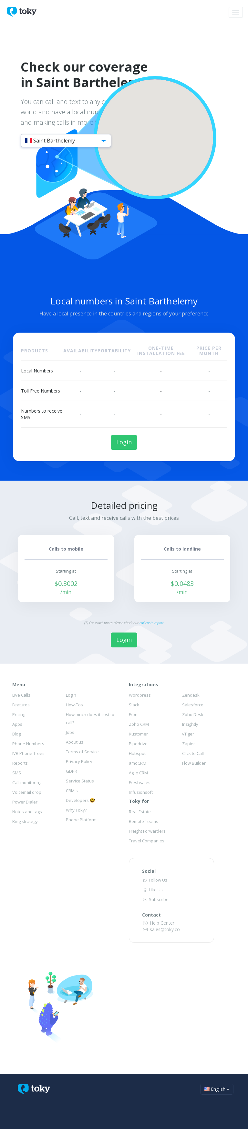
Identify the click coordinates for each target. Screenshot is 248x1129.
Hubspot (137, 753)
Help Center (158, 923)
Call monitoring (26, 782)
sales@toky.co (161, 929)
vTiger (188, 734)
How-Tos (74, 705)
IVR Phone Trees (28, 753)
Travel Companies (146, 841)
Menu (18, 684)
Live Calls (21, 695)
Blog (16, 734)
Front (134, 714)
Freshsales (139, 782)
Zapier (188, 744)
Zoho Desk (192, 714)
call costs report (152, 622)
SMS (16, 773)
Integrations (143, 684)
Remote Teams (143, 821)
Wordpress (140, 695)
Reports (20, 763)
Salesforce (192, 705)
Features (21, 705)
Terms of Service (82, 752)
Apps (17, 724)
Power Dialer (24, 802)
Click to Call (193, 753)
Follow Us (154, 880)
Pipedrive (138, 744)
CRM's (72, 790)
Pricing (18, 714)
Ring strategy (25, 821)
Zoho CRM (139, 724)
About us (74, 742)
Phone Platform (81, 820)
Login (124, 442)
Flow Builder (194, 763)
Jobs (70, 732)
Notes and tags (27, 812)
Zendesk (191, 695)
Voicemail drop (26, 792)
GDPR (71, 771)
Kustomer (138, 734)
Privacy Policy (79, 761)
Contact (151, 915)
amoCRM (137, 763)
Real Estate (140, 812)
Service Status (80, 781)
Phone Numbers (28, 744)
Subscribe (155, 899)
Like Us (152, 890)
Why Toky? (76, 810)
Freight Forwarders (147, 831)
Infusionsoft (141, 792)
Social (149, 871)
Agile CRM (138, 773)
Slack (134, 705)
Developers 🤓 (80, 800)
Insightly (190, 724)
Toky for (139, 801)
